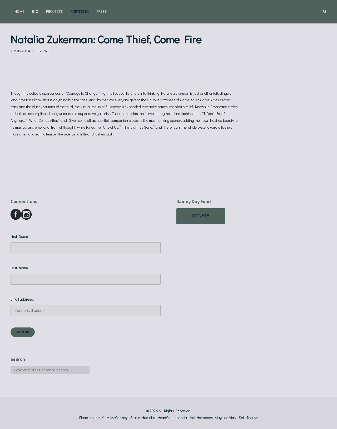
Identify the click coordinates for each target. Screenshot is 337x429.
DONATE (200, 216)
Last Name (19, 267)
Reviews (42, 51)
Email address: (86, 306)
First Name (19, 236)
